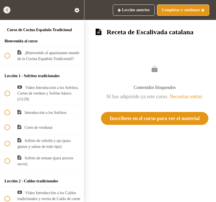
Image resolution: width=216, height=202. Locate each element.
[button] (7, 10)
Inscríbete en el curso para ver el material (155, 118)
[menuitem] (77, 10)
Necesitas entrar (186, 96)
